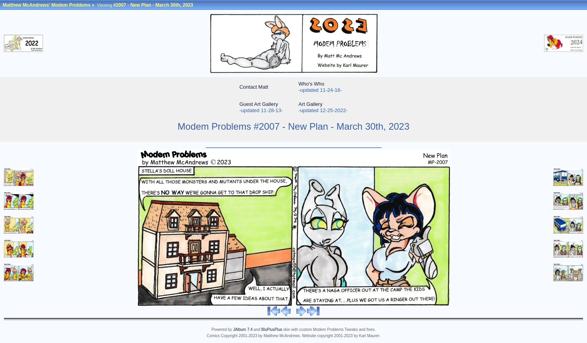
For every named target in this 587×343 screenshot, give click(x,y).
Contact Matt (253, 87)
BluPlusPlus (271, 329)
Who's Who (311, 84)
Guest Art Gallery (258, 104)
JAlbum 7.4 (243, 329)
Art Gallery (310, 104)
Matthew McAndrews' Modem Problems (47, 5)
